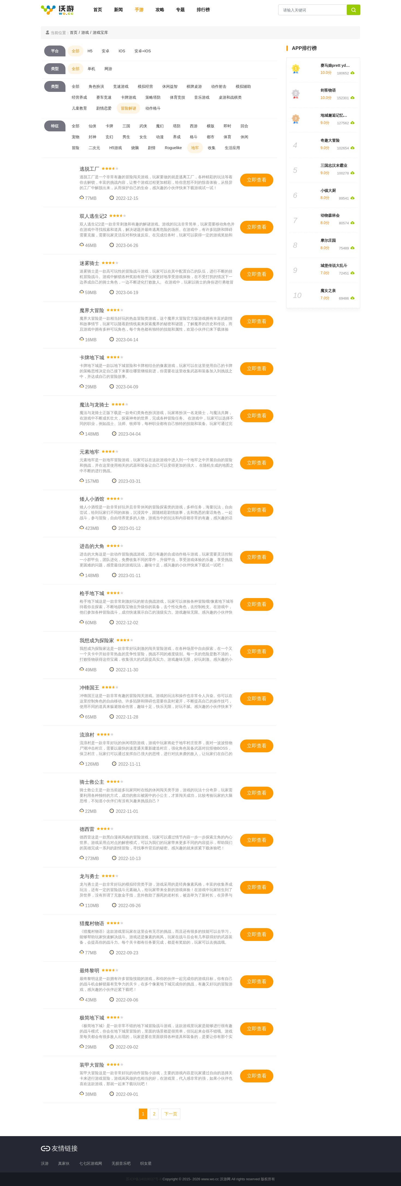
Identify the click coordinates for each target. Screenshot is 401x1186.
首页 (97, 9)
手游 (139, 9)
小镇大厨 (328, 190)
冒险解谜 (128, 108)
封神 (92, 137)
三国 (126, 126)
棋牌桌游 (194, 86)
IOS (122, 51)
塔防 (177, 126)
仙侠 (92, 126)
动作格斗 (153, 108)
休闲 (244, 137)
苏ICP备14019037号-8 (143, 1179)
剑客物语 (328, 90)
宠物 (75, 137)
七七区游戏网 (90, 1163)
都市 (210, 137)
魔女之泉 (328, 290)
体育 (227, 137)
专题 (180, 9)
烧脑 (135, 148)
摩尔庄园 (328, 240)
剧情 (151, 148)
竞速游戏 (120, 86)
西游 (193, 126)
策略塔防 (153, 97)
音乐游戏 (202, 97)
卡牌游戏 (128, 97)
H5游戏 (115, 148)
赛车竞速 (104, 97)
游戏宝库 (100, 32)
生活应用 (232, 148)
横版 (210, 126)
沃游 (45, 1163)
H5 (90, 51)
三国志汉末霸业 (334, 165)
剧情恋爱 (104, 108)
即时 (227, 126)
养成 (177, 137)
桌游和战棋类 (230, 97)
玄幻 (109, 137)
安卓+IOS (142, 51)
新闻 (118, 9)
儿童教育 (79, 108)
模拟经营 (145, 86)
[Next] (170, 1114)
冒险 (75, 148)
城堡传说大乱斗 (334, 265)
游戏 (85, 32)
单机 (91, 69)
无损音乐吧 (121, 1163)
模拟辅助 (243, 86)
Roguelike (173, 148)
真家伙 (64, 1163)
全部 (75, 51)
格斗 (193, 137)
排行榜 (203, 9)
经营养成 (79, 97)
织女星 (146, 1163)
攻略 (159, 9)
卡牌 (109, 126)
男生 (126, 137)
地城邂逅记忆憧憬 (336, 115)
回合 (244, 126)
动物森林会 (330, 215)
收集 (212, 148)
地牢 (195, 148)
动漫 (160, 137)
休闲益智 (170, 86)
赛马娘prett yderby (337, 65)
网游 (108, 69)
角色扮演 (96, 86)
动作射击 (218, 86)
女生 (143, 137)
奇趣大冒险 (330, 140)
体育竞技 (177, 97)
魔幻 (160, 126)
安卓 (105, 51)
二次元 (94, 148)
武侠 (143, 126)
